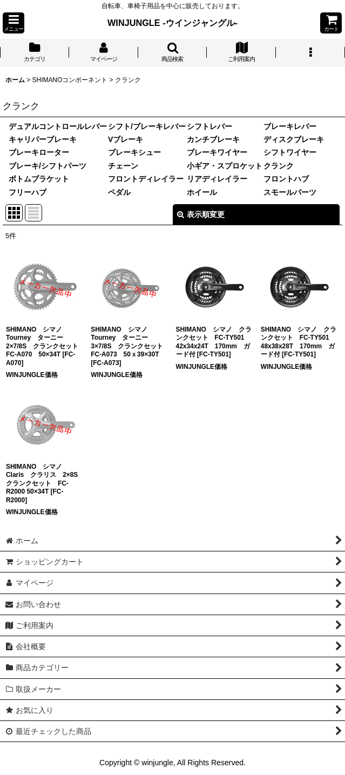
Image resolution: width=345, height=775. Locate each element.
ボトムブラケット (39, 178)
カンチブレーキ (213, 139)
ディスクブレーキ (293, 139)
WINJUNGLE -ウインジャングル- (172, 23)
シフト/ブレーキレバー (147, 126)
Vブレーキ (125, 139)
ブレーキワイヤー (217, 152)
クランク (278, 165)
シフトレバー (209, 126)
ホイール (202, 192)
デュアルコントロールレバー (58, 126)
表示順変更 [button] (201, 214)
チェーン (123, 165)
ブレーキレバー (289, 126)
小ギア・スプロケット (224, 165)
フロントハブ (286, 178)
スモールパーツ (289, 192)
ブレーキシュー (134, 152)
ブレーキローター (39, 152)
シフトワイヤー (289, 152)
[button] (13, 22)
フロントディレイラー (146, 178)
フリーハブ (27, 192)
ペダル (119, 192)
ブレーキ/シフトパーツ (47, 165)
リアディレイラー (217, 178)
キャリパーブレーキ (43, 139)
